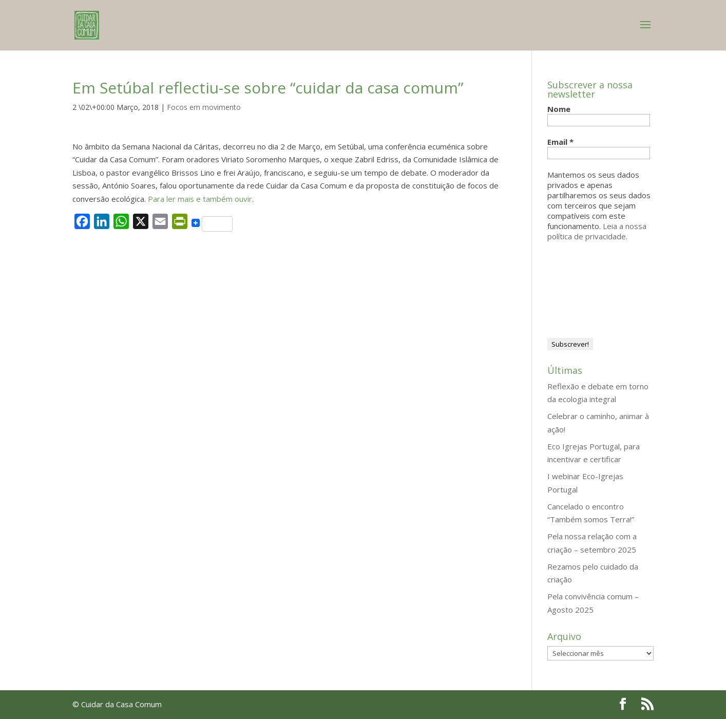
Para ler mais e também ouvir (200, 199)
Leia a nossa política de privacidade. (596, 231)
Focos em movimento (204, 107)
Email (560, 142)
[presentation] (589, 289)
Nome (558, 109)
